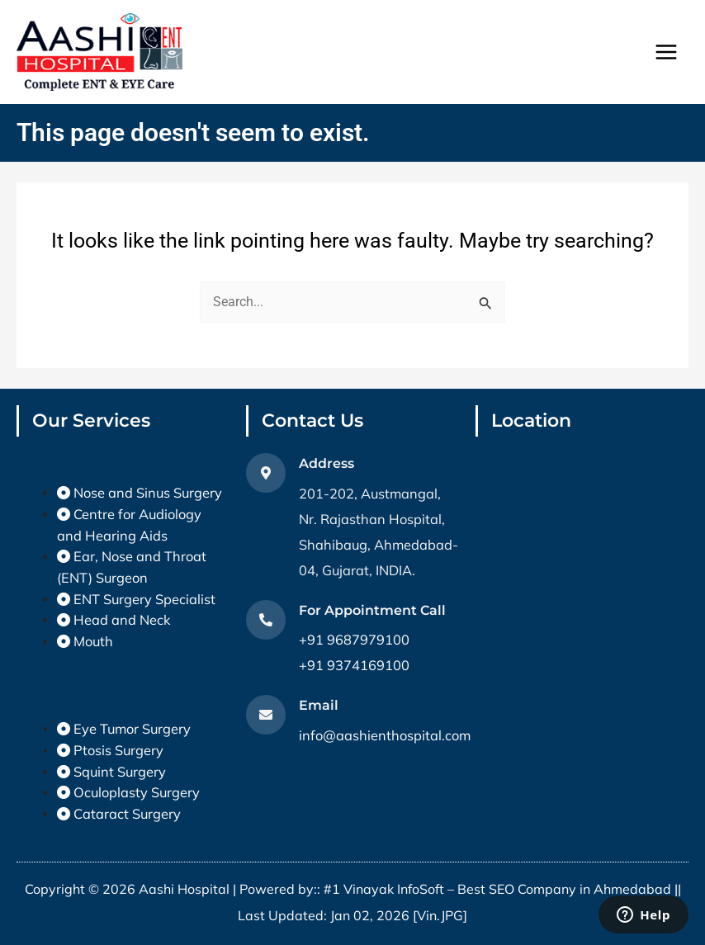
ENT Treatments (72, 459)
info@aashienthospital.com (385, 735)
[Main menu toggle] (665, 52)
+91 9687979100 (354, 639)
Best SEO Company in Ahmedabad (564, 889)
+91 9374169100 (354, 665)
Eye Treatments (71, 695)
